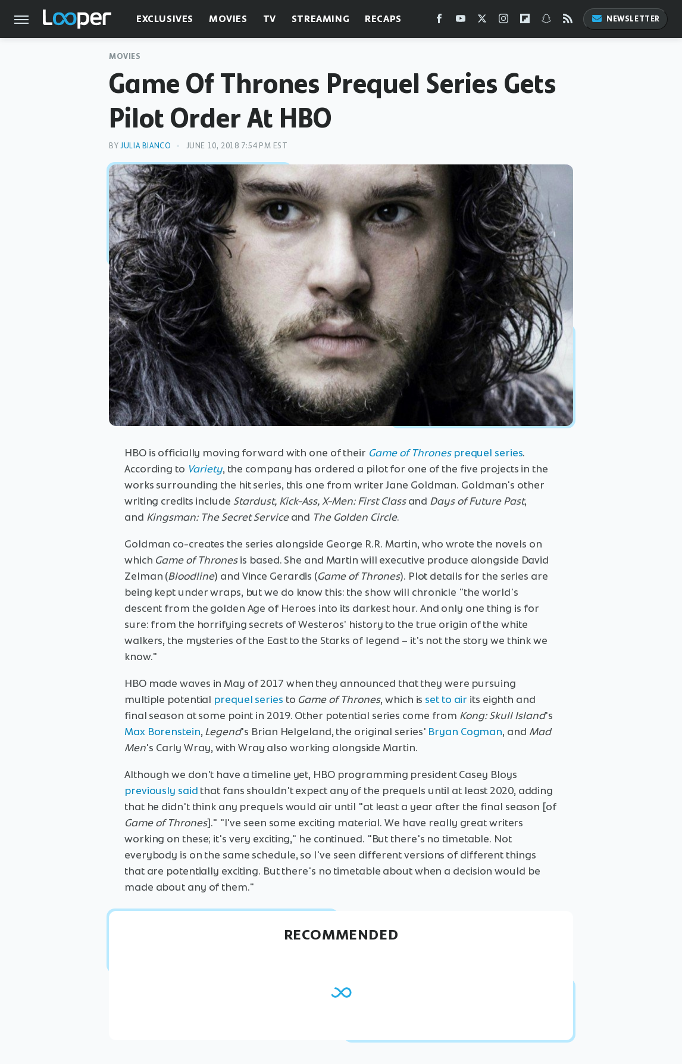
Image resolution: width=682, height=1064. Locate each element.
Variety (205, 469)
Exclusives (164, 19)
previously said (161, 790)
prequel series (445, 453)
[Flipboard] (525, 21)
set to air (446, 699)
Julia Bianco (145, 146)
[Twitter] (482, 21)
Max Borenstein (162, 731)
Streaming (320, 19)
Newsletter (625, 19)
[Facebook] (439, 21)
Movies (228, 19)
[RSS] (568, 21)
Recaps (383, 19)
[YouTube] (461, 21)
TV (269, 19)
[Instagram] (503, 21)
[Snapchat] (546, 21)
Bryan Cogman (465, 731)
